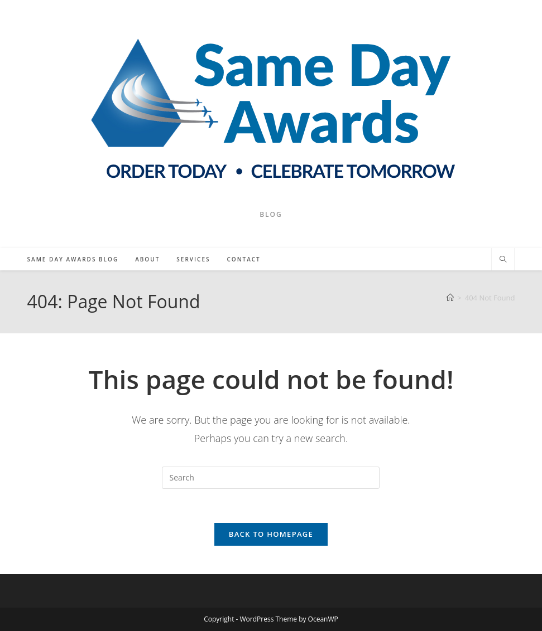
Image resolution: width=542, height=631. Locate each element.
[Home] (450, 298)
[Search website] (503, 260)
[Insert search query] (271, 478)
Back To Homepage (271, 534)
